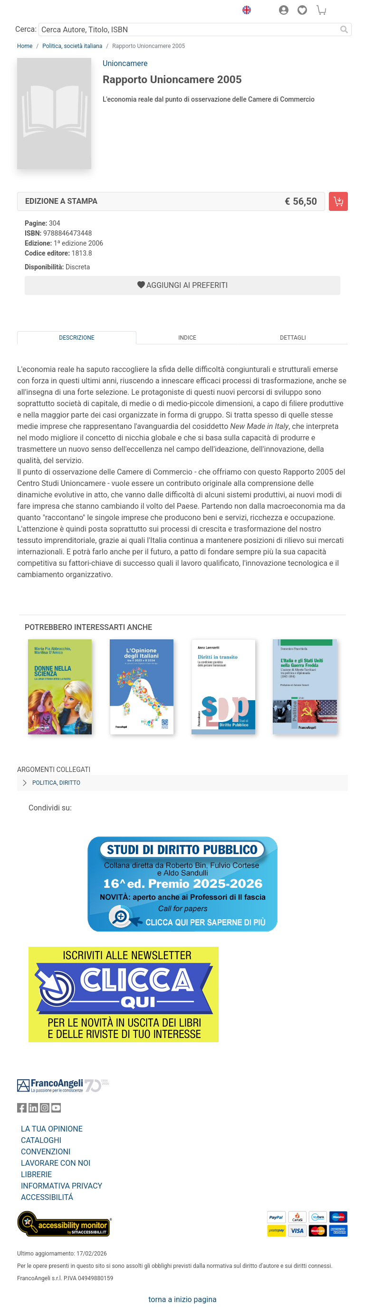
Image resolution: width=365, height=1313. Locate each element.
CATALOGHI (41, 1140)
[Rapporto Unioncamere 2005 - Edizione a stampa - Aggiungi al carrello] (338, 201)
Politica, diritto (56, 783)
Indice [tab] (187, 337)
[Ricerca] (344, 29)
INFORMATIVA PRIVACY (61, 1185)
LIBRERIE (36, 1174)
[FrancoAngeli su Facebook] (22, 1109)
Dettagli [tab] (293, 337)
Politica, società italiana (72, 46)
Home (24, 46)
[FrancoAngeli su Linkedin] (33, 1109)
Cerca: (26, 29)
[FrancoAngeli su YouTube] (56, 1109)
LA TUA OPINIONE (52, 1128)
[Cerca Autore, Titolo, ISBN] (187, 29)
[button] (244, 11)
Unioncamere (125, 63)
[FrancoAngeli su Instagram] (44, 1109)
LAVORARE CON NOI (55, 1163)
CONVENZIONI (45, 1151)
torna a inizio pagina (182, 1299)
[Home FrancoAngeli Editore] (49, 11)
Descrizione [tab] (76, 337)
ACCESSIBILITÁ (47, 1197)
